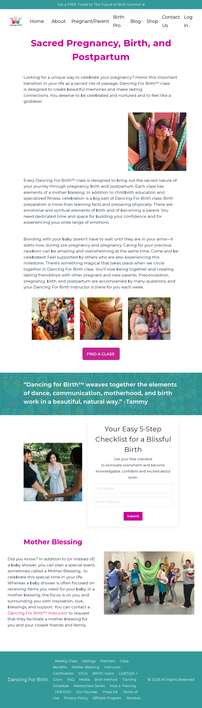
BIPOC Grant (103, 673)
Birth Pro (118, 21)
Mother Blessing (85, 667)
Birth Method (106, 680)
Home (37, 21)
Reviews (133, 698)
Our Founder (87, 692)
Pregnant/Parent (90, 21)
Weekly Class (66, 661)
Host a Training (123, 686)
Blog (135, 21)
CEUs (83, 673)
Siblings (89, 661)
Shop (152, 21)
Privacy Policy (76, 698)
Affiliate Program (107, 698)
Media (84, 680)
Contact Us (171, 21)
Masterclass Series (89, 686)
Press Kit (110, 692)
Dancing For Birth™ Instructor (38, 613)
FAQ (70, 680)
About (59, 21)
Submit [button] (133, 516)
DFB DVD (63, 692)
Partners (107, 661)
